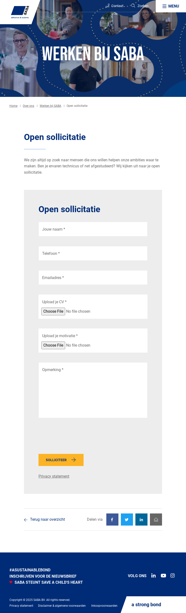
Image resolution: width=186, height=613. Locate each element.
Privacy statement (54, 476)
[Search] (139, 6)
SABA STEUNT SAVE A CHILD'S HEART (46, 582)
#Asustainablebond (29, 570)
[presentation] (75, 437)
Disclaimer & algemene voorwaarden (62, 605)
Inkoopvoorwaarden (104, 605)
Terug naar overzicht (47, 519)
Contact (115, 6)
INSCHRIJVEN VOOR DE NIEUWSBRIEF (43, 576)
